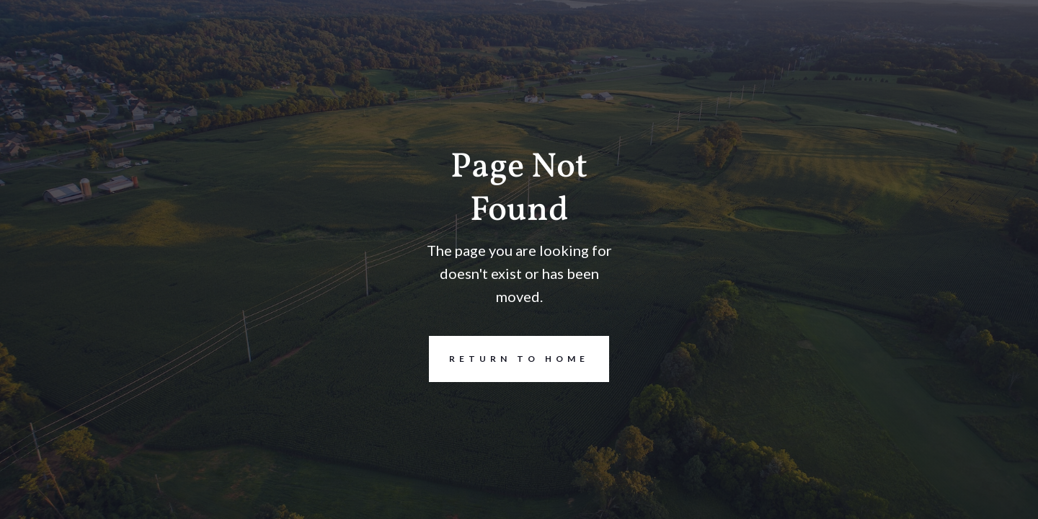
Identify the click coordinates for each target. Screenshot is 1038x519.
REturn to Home (509, 359)
